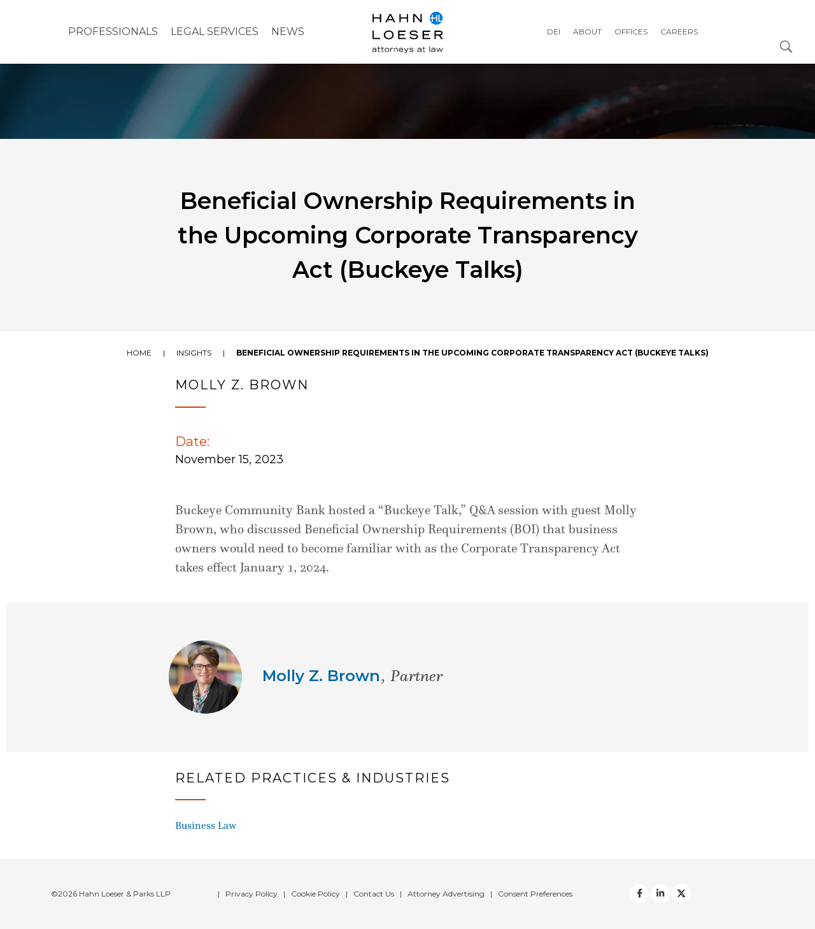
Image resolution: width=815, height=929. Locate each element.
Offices (631, 31)
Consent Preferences (535, 893)
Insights (193, 352)
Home (139, 352)
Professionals (113, 31)
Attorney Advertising (446, 893)
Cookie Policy (315, 893)
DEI (553, 31)
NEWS (287, 31)
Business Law (205, 825)
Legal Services (215, 31)
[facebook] (639, 894)
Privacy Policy (251, 893)
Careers (679, 31)
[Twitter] (660, 894)
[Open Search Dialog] (786, 45)
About (587, 31)
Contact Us (373, 893)
